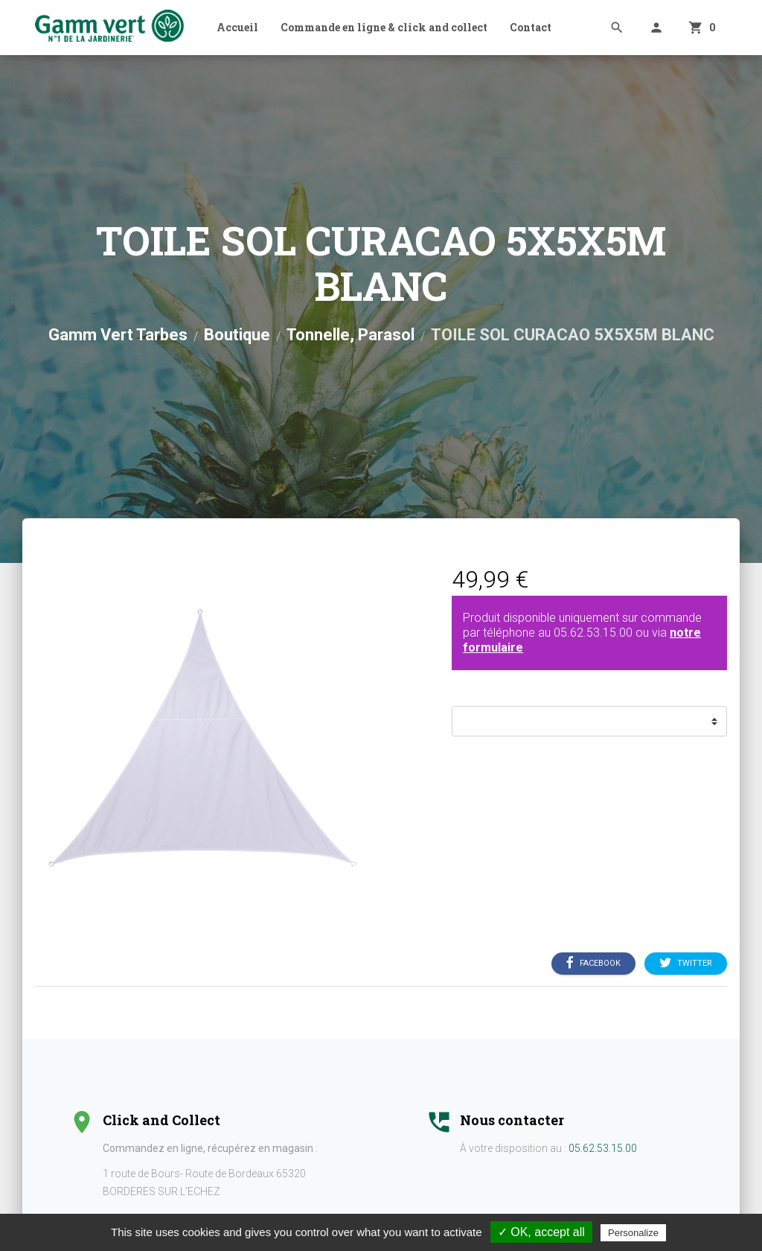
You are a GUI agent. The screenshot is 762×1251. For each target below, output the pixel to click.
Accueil (237, 27)
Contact (530, 27)
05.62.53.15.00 (593, 633)
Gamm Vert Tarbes (118, 334)
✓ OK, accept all (541, 1232)
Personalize (633, 1232)
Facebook (593, 963)
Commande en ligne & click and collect (384, 27)
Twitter (685, 963)
